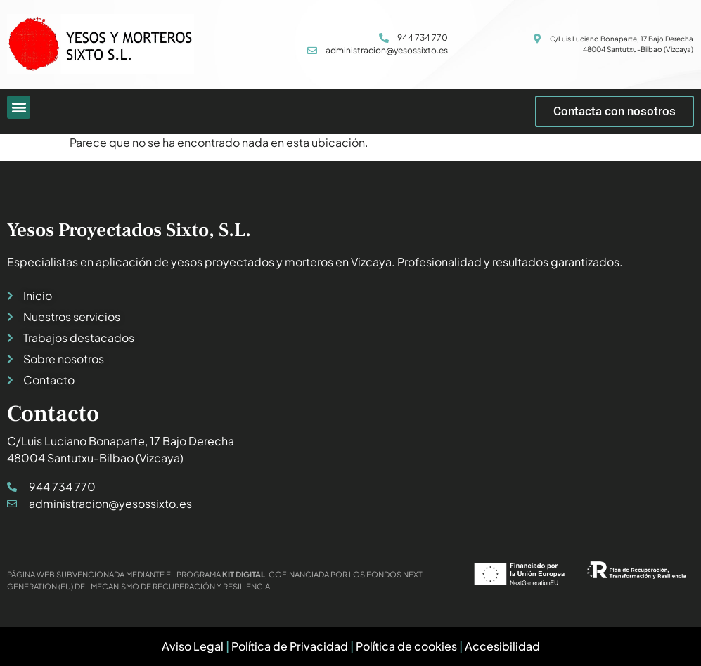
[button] (18, 107)
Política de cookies (406, 646)
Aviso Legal (193, 646)
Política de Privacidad (289, 646)
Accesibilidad (502, 646)
